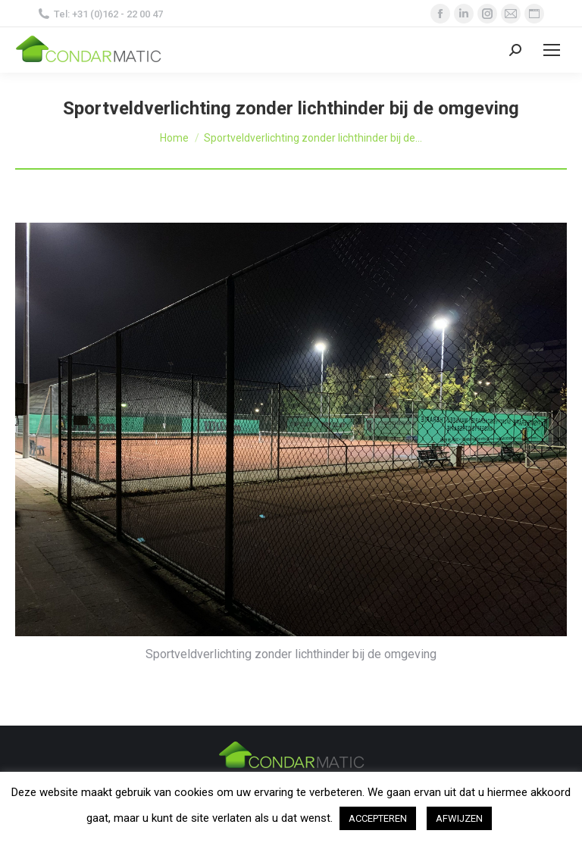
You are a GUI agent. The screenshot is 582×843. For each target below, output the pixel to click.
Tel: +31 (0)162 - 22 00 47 (100, 14)
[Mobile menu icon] (552, 50)
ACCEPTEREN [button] (378, 818)
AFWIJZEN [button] (459, 818)
